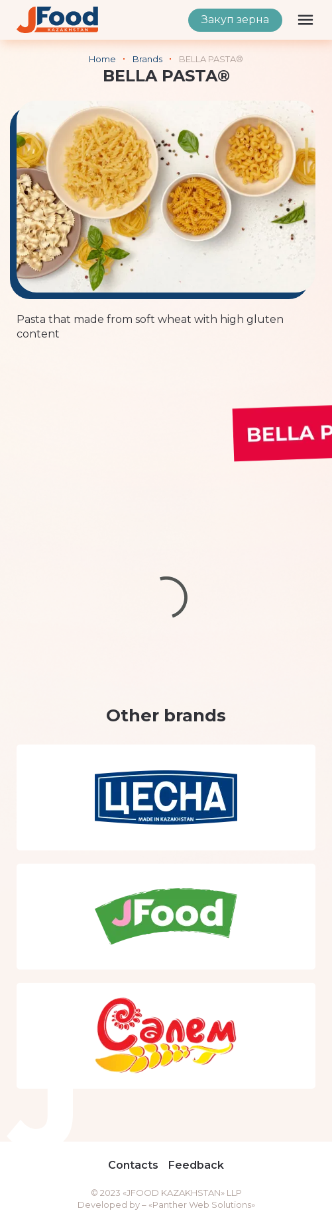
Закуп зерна (235, 19)
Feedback (196, 1165)
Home (102, 59)
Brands (147, 59)
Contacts (133, 1165)
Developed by (109, 1204)
